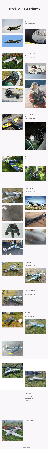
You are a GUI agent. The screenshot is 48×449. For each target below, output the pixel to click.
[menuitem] (12, 3)
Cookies (28, 447)
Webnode (24, 447)
